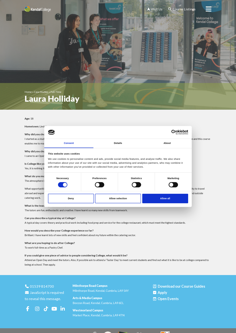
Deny (71, 198)
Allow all (165, 198)
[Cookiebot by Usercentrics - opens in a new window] (173, 132)
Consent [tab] (69, 143)
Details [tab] (118, 143)
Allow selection (118, 198)
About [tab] (167, 143)
